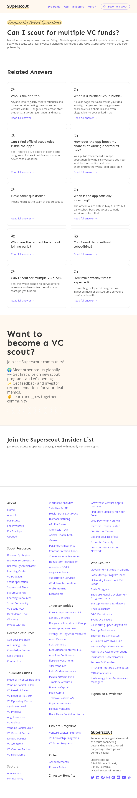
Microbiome (56, 594)
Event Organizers (101, 619)
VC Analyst (13, 722)
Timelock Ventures (60, 682)
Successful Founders (103, 662)
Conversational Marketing (64, 556)
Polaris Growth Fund (61, 676)
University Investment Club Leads (107, 582)
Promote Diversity (102, 542)
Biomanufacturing (59, 519)
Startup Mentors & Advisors (108, 603)
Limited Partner (16, 738)
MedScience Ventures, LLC (65, 650)
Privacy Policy (57, 767)
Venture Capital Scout (20, 727)
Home (11, 509)
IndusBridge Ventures (62, 671)
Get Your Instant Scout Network (105, 549)
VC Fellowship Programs (64, 738)
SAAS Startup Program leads (108, 575)
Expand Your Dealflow (104, 536)
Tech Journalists (100, 608)
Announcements (59, 762)
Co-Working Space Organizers (109, 625)
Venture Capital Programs (65, 732)
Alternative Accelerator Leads (109, 651)
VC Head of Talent (18, 690)
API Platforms (57, 524)
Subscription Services (62, 577)
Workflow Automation (62, 583)
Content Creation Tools (63, 551)
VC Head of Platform (19, 695)
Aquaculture (14, 773)
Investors (78, 6)
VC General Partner (19, 733)
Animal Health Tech (61, 535)
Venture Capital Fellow (20, 685)
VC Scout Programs (61, 743)
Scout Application (17, 582)
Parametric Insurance (62, 545)
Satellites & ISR (58, 508)
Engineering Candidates (105, 635)
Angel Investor (16, 717)
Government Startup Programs (110, 569)
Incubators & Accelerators (107, 657)
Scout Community (17, 603)
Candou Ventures (59, 617)
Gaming (53, 540)
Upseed (12, 536)
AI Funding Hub (16, 645)
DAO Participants (101, 614)
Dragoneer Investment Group (67, 623)
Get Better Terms (102, 531)
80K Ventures (57, 644)
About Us (13, 515)
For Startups (14, 531)
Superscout (18, 6)
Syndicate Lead (16, 706)
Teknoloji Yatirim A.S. (61, 698)
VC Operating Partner (20, 701)
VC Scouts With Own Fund (106, 641)
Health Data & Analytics (63, 513)
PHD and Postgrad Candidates (110, 667)
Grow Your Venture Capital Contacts (107, 504)
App (66, 6)
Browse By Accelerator (21, 566)
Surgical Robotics (59, 572)
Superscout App (17, 592)
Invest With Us (16, 624)
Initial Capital (56, 692)
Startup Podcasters (103, 630)
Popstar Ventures (60, 703)
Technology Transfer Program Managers (109, 680)
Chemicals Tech (58, 529)
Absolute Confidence (61, 655)
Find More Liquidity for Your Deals (108, 513)
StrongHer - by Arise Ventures (68, 633)
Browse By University (20, 560)
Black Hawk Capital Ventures (66, 714)
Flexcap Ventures (59, 708)
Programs (54, 6)
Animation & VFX (59, 567)
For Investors (15, 526)
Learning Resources (19, 598)
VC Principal (14, 711)
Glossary (12, 619)
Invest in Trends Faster (105, 526)
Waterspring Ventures (62, 628)
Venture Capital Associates (107, 646)
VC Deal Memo (16, 754)
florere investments (61, 660)
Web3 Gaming (57, 588)
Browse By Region (18, 555)
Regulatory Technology (63, 561)
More (91, 6)
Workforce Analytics (61, 503)
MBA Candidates (101, 673)
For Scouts (13, 520)
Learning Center (17, 571)
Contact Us (14, 661)
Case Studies (15, 655)
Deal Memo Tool (17, 614)
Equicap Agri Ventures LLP (65, 612)
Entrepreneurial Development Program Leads (109, 596)
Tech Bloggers (100, 589)
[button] (92, 6)
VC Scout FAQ (15, 608)
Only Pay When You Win (105, 520)
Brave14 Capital (58, 687)
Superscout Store (18, 587)
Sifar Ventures (57, 666)
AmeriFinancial (57, 639)
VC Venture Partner (19, 749)
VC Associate (15, 744)
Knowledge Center (18, 650)
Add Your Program (18, 639)
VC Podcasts (15, 576)
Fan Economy (15, 778)
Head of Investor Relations (23, 679)
